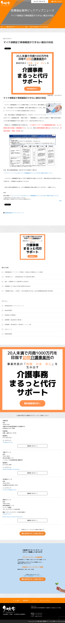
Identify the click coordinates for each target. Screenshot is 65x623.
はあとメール (8, 329)
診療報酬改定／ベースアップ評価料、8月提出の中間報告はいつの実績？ (24, 272)
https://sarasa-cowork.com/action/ (13, 517)
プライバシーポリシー (45, 600)
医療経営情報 (8, 334)
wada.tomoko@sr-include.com (11, 469)
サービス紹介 (16, 600)
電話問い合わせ (31, 446)
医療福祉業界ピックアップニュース (14, 213)
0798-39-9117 (7, 514)
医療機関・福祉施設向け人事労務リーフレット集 (18, 324)
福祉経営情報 (8, 310)
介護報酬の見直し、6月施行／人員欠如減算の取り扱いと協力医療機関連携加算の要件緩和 (29, 291)
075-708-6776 (39, 1)
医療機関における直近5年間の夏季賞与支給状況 (17, 286)
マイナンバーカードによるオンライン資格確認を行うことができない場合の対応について (28, 173)
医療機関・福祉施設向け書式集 (13, 320)
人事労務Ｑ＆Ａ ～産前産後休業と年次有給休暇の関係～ (20, 277)
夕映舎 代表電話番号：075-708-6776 (32, 576)
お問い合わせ (57, 1)
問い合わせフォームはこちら (32, 533)
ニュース (34, 600)
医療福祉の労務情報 (10, 315)
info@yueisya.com (8, 442)
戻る (60, 200)
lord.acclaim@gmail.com (9, 490)
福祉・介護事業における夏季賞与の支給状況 (16, 281)
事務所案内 (25, 600)
